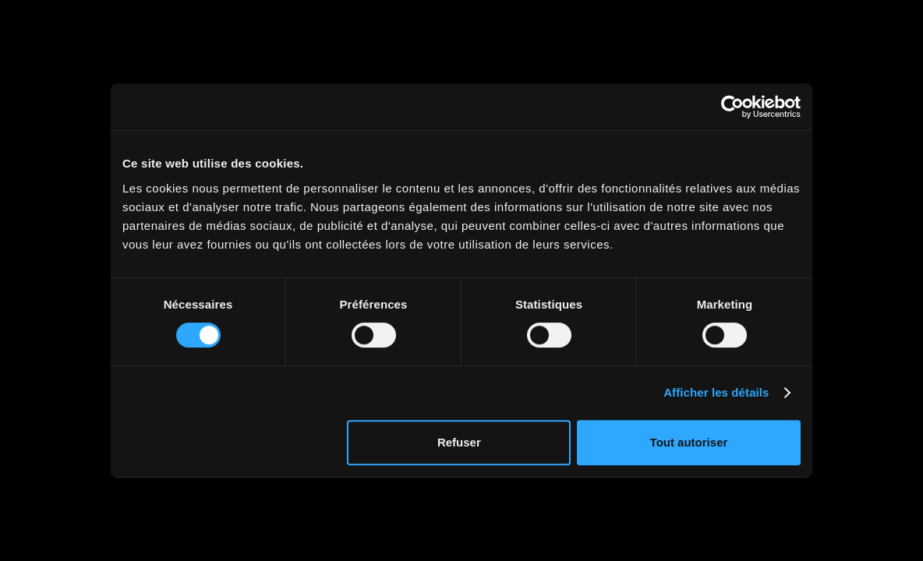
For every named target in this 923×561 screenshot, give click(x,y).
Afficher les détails (716, 392)
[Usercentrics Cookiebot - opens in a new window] (732, 106)
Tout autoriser (689, 442)
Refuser (459, 442)
